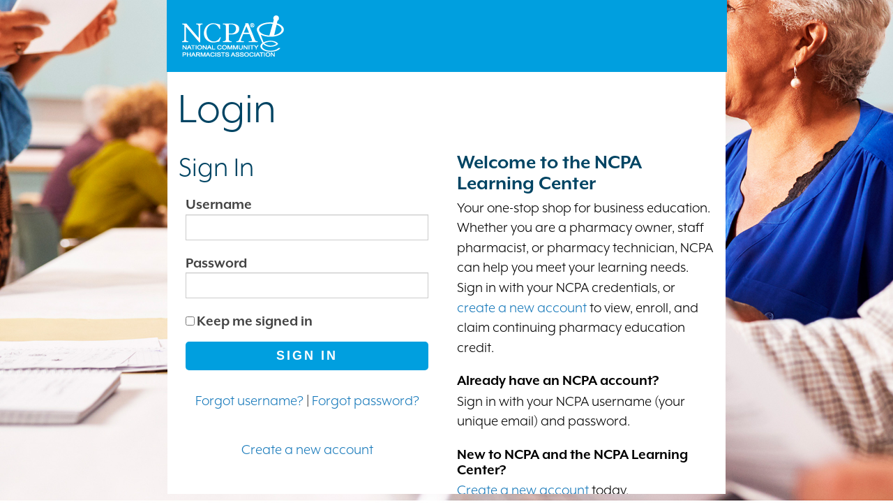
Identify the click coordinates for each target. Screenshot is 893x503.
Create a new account (307, 449)
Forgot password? (365, 400)
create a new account (522, 307)
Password (216, 262)
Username (219, 204)
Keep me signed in (255, 320)
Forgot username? (249, 400)
